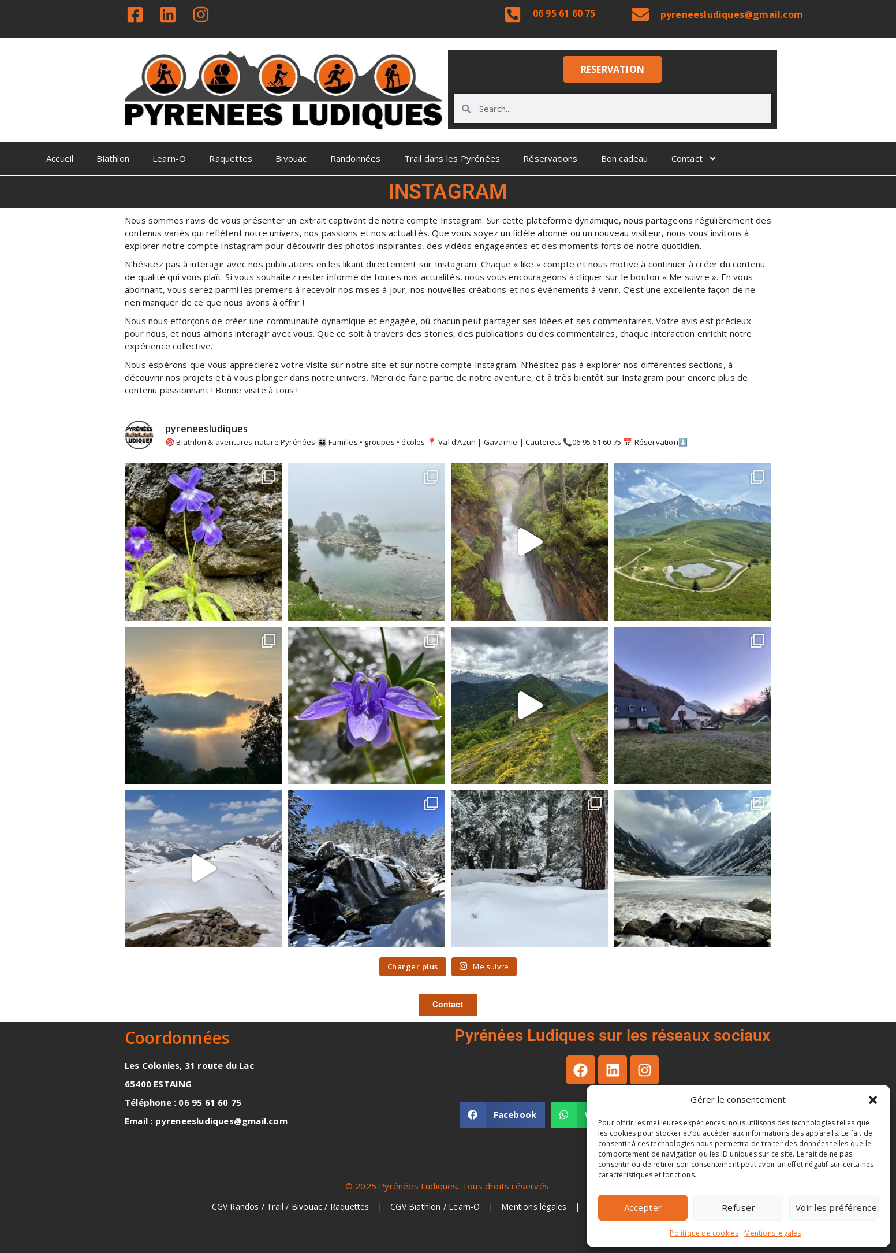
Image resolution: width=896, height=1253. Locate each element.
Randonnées (355, 158)
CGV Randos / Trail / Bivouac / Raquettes (292, 1206)
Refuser (739, 1207)
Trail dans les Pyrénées (452, 158)
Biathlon (112, 158)
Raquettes (230, 158)
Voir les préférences (837, 1207)
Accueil (59, 158)
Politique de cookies (704, 1233)
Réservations (550, 158)
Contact (694, 158)
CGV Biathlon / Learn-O (436, 1206)
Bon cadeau (624, 158)
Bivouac (291, 158)
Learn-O (169, 158)
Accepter (643, 1207)
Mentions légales (772, 1233)
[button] (873, 1100)
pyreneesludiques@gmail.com (731, 14)
